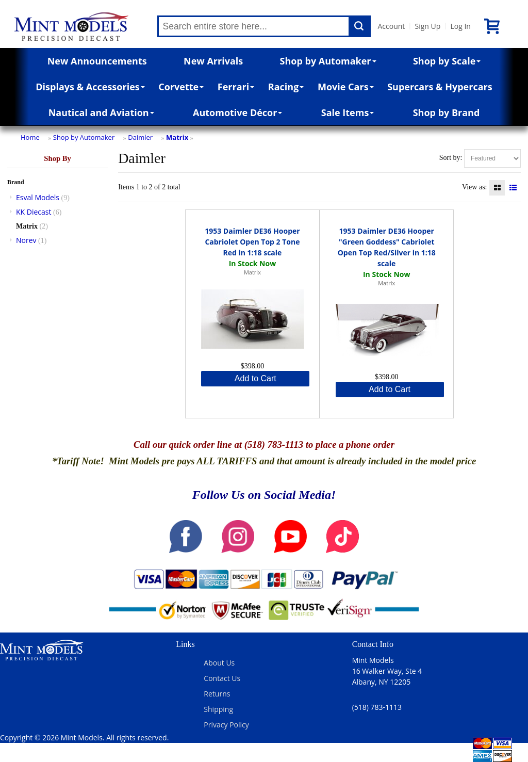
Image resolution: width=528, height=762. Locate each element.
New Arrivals (213, 61)
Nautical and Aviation (101, 112)
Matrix (177, 137)
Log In (460, 26)
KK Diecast (33, 212)
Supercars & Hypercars (439, 86)
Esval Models (37, 197)
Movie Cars (346, 86)
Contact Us (222, 678)
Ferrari (236, 86)
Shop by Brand (446, 112)
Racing (286, 86)
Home (30, 137)
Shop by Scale (447, 61)
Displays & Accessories (90, 86)
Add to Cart (255, 378)
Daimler (140, 137)
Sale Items (347, 112)
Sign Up (427, 26)
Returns (217, 694)
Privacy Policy (226, 724)
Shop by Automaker (328, 61)
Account (391, 26)
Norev (26, 240)
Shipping (218, 709)
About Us (219, 663)
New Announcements (97, 61)
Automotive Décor (237, 112)
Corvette (181, 86)
